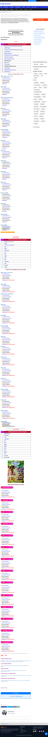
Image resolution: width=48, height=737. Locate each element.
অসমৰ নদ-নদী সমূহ (36, 121)
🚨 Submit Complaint (40, 19)
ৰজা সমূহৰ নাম (43, 121)
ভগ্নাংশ (6, 256)
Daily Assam (5, 4)
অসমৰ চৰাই (35, 116)
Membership (20, 0)
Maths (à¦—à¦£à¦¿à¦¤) (37, 35)
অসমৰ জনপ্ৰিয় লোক (36, 94)
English (45, 73)
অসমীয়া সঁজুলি (42, 104)
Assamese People (36, 89)
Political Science (36, 75)
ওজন (5, 448)
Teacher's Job (25, 0)
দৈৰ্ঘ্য (5, 442)
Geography (35, 73)
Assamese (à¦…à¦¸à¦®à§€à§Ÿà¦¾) (39, 33)
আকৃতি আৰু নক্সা (7, 433)
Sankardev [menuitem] (12, 7)
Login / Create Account (32, 0)
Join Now (9, 0)
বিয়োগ (5, 446)
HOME (2, 9)
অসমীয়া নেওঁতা (42, 111)
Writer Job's (26, 9)
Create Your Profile (9, 11)
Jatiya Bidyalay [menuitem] (18, 7)
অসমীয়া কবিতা (41, 116)
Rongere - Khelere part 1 (37, 39)
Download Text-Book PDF (6, 89)
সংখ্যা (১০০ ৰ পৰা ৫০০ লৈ (9, 241)
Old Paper (41, 64)
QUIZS (31, 9)
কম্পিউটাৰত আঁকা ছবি (37, 101)
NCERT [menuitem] (24, 7)
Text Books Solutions (5, 77)
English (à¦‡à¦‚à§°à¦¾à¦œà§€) (38, 31)
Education (40, 73)
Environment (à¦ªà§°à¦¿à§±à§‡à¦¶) (39, 37)
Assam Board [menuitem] (6, 7)
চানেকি (5, 444)
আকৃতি (6, 243)
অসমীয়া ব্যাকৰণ (36, 106)
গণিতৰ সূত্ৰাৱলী (36, 104)
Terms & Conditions (23, 731)
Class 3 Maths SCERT (5, 14)
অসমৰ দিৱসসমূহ (36, 82)
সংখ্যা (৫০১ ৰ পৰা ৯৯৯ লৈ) (9, 49)
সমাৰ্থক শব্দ (40, 87)
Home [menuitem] (1, 7)
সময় (5, 437)
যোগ (5, 441)
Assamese (35, 77)
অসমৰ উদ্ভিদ (40, 99)
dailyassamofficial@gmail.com (6, 732)
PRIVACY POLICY (14, 0)
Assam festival (36, 118)
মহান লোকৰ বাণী (36, 111)
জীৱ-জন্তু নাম (43, 101)
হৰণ (5, 254)
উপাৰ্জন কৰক (35, 123)
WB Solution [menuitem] (34, 7)
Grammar (35, 87)
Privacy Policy (22, 729)
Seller (17, 0)
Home (1, 0)
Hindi (42, 75)
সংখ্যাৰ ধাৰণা (6, 435)
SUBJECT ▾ (11, 9)
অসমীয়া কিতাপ (42, 82)
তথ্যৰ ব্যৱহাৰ (7, 250)
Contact (6, 0)
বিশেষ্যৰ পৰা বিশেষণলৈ (43, 106)
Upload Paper (36, 64)
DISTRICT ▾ (6, 9)
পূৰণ (5, 252)
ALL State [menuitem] (28, 7)
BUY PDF (17, 9)
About (4, 0)
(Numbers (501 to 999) (18, 49)
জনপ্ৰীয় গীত (42, 118)
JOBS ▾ (21, 9)
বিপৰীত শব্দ (45, 87)
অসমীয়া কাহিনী (43, 94)
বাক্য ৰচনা (35, 99)
